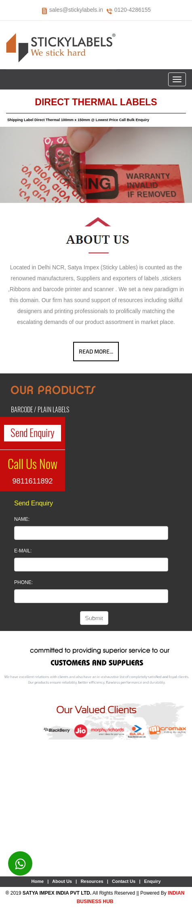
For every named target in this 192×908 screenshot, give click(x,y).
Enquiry (152, 881)
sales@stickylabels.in (76, 9)
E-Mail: (23, 551)
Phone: (23, 582)
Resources (91, 881)
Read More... (96, 351)
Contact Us (123, 881)
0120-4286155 (132, 9)
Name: (22, 519)
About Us (62, 881)
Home (37, 881)
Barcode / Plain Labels (40, 409)
